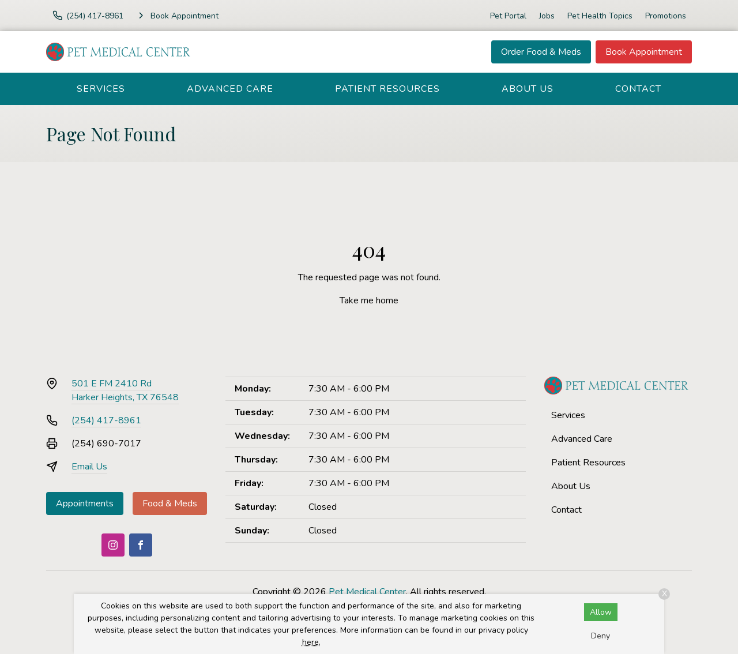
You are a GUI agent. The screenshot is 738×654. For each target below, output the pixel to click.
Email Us (89, 466)
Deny (600, 635)
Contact (638, 88)
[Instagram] (113, 545)
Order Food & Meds (541, 52)
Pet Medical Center (367, 591)
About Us (528, 88)
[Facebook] (140, 545)
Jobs (547, 15)
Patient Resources (387, 88)
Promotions (665, 15)
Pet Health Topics (599, 15)
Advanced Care (230, 88)
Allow (601, 612)
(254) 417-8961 (106, 420)
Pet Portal (508, 15)
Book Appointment (643, 52)
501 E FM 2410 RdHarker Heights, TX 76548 (125, 390)
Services (101, 88)
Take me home (369, 300)
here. (311, 642)
